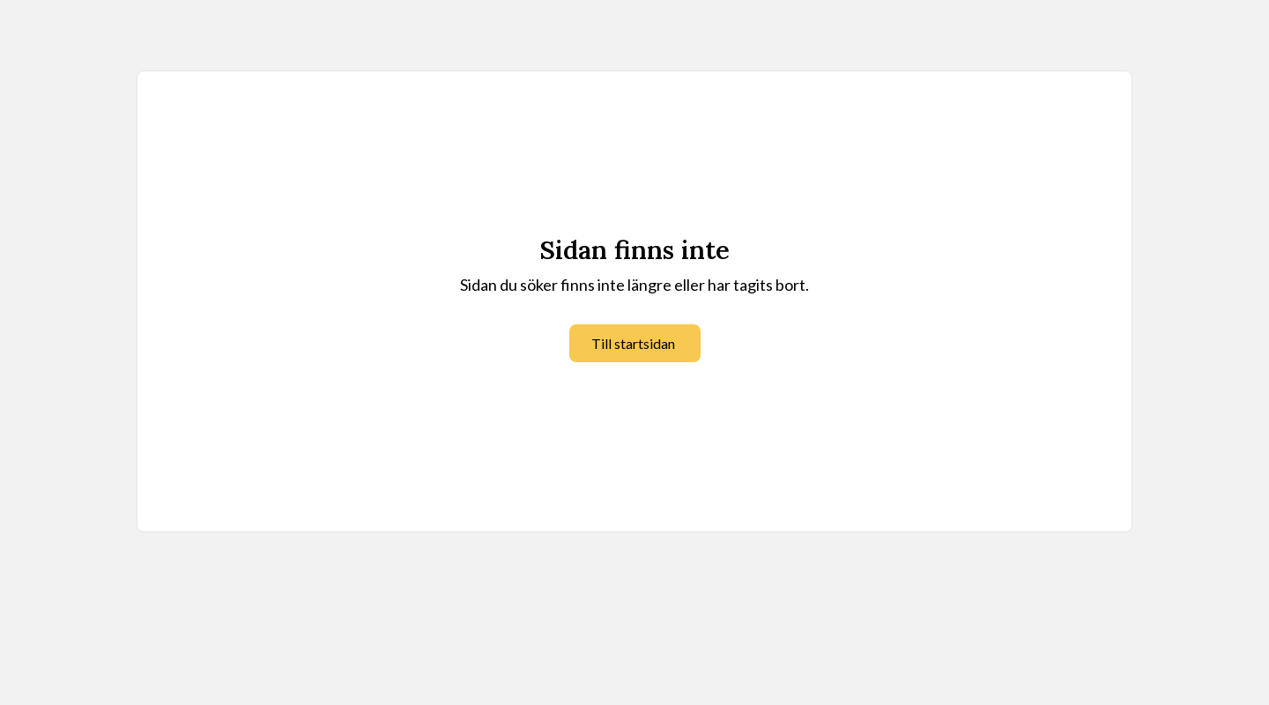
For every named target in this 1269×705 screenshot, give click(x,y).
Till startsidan (633, 343)
